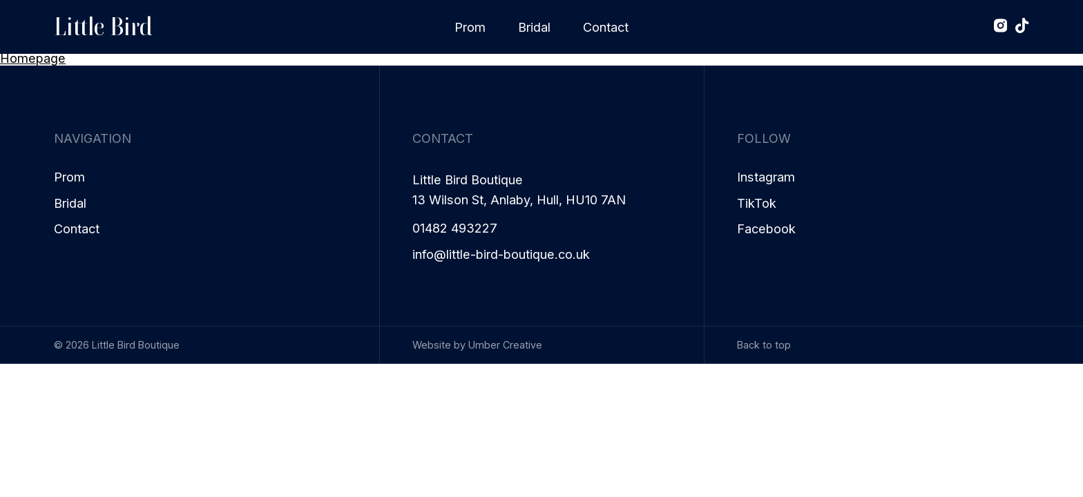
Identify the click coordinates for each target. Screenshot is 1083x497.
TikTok (756, 203)
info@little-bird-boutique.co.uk (501, 254)
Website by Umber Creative (477, 345)
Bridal (534, 27)
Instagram (766, 177)
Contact (606, 27)
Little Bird (103, 26)
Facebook (766, 229)
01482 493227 (454, 228)
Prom (470, 27)
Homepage (33, 58)
